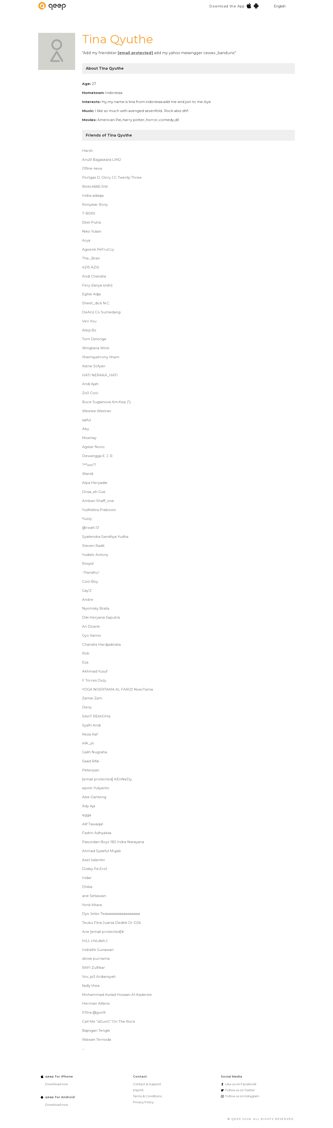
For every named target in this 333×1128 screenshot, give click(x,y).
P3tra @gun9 (93, 1012)
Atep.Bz (89, 330)
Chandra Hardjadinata (101, 644)
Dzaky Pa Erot (94, 868)
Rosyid (87, 563)
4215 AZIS (90, 267)
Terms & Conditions (147, 1096)
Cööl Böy (90, 581)
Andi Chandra (94, 276)
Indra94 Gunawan (98, 949)
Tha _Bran (91, 258)
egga (86, 815)
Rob (85, 653)
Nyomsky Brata (95, 608)
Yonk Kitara (92, 905)
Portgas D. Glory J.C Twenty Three (112, 177)
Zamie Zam (92, 698)
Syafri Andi (91, 725)
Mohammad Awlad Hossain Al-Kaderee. (117, 994)
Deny (87, 707)
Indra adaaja (93, 195)
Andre (87, 599)
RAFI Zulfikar (93, 967)
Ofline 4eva (92, 168)
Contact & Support (147, 1084)
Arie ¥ (103, 931)
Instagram (242, 1096)
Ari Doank (91, 626)
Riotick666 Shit (95, 186)
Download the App (234, 6)
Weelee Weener (96, 411)
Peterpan (90, 770)
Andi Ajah (90, 384)
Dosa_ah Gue (93, 491)
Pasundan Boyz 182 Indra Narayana (113, 842)
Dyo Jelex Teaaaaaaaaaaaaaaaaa (111, 913)
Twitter (240, 1090)
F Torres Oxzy (94, 680)
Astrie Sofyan (93, 366)
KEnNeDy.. (107, 779)
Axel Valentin (93, 860)
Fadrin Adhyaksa (96, 833)
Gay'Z (87, 590)
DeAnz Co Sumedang (101, 312)
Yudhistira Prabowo (99, 510)
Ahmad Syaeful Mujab (101, 851)
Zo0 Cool (90, 393)
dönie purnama (96, 958)
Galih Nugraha (94, 752)
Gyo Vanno (91, 635)
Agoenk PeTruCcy (98, 249)
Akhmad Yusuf (94, 671)
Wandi (87, 473)
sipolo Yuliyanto (95, 788)
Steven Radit (93, 545)
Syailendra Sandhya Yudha (105, 536)
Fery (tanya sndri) (97, 285)
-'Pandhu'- (91, 572)
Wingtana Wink (95, 348)
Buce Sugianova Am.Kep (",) (106, 402)
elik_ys (88, 743)
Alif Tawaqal (92, 824)
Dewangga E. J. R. (97, 456)
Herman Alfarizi (96, 1003)
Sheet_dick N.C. (96, 303)
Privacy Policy (143, 1102)
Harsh (87, 150)
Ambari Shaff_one (98, 501)
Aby (85, 429)
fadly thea (90, 985)
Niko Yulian (91, 231)
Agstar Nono (93, 447)
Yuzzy (87, 518)
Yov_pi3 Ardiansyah (99, 976)
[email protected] (135, 53)
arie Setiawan (94, 896)
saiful (86, 420)
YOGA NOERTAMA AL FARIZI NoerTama (117, 689)
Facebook (240, 1084)
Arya (86, 240)
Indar (87, 878)
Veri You (89, 321)
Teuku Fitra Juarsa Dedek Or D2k (111, 922)
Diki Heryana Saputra (101, 617)
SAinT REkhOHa (96, 716)
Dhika (87, 887)
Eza (85, 662)
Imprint (138, 1090)
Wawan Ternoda (96, 1039)
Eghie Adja (91, 294)
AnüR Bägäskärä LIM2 (101, 159)
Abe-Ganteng (94, 797)
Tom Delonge (94, 339)
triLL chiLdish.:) (95, 940)
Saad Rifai (90, 761)
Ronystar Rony (95, 204)
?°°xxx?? (89, 465)
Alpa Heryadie (94, 482)
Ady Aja (88, 806)
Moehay (89, 438)
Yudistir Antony (95, 554)
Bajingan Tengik (96, 1030)
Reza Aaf (90, 734)
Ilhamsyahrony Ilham (100, 357)
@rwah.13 (90, 527)
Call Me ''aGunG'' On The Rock (108, 1021)
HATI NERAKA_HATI (100, 375)
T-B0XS (88, 213)
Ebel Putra (91, 222)
